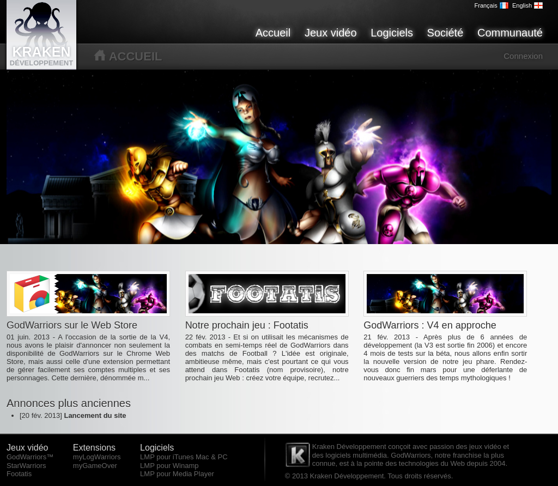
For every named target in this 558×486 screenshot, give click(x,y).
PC (222, 457)
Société (445, 33)
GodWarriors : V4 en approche (429, 325)
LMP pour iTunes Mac (174, 457)
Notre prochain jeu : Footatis (246, 325)
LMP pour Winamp (169, 465)
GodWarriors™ (30, 457)
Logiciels (392, 33)
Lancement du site (95, 415)
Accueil (273, 33)
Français (491, 5)
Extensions (94, 447)
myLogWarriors (97, 457)
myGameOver (95, 465)
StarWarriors (26, 465)
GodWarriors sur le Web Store (72, 325)
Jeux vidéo (331, 33)
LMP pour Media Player (177, 474)
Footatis (19, 474)
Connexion (523, 55)
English (527, 5)
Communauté (510, 33)
